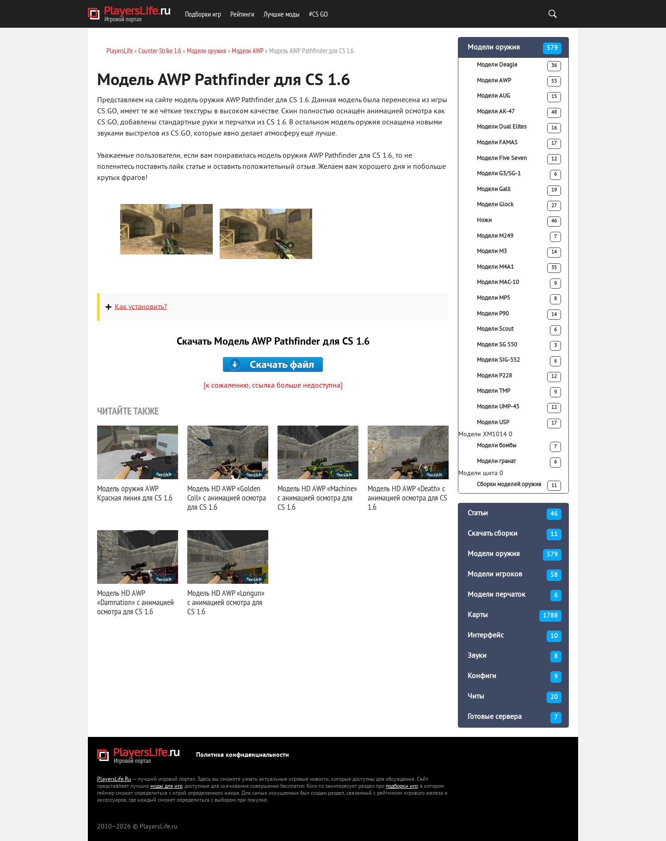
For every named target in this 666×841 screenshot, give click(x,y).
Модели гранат (519, 463)
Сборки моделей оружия (519, 486)
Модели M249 (519, 237)
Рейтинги (242, 14)
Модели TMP (519, 392)
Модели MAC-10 (519, 283)
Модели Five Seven (519, 159)
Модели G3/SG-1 (519, 175)
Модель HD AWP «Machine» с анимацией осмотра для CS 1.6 (317, 497)
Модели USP (519, 424)
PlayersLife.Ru (114, 779)
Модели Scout (519, 330)
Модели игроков (514, 575)
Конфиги (514, 677)
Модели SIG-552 (519, 361)
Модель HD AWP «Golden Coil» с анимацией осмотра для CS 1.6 (226, 497)
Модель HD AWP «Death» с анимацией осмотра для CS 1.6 (407, 497)
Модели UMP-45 (519, 408)
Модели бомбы (519, 447)
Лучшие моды (282, 14)
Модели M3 (519, 252)
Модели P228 (519, 377)
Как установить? (141, 306)
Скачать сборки (514, 534)
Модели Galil (519, 191)
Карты (514, 616)
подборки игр (402, 786)
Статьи (514, 514)
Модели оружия (514, 48)
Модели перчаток (514, 595)
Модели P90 (519, 314)
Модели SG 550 (519, 346)
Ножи (519, 221)
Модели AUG (519, 97)
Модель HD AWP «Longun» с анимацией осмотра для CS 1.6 (226, 602)
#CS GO (318, 14)
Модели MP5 (519, 299)
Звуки (514, 656)
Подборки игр (203, 14)
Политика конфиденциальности (242, 755)
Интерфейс (514, 636)
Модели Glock (519, 206)
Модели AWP (519, 81)
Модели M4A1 (519, 268)
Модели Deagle (519, 66)
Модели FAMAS (519, 144)
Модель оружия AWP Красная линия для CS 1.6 (135, 493)
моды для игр (166, 786)
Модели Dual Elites (519, 128)
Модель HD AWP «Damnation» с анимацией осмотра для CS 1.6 (135, 602)
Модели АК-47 (519, 113)
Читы (514, 697)
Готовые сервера (514, 718)
